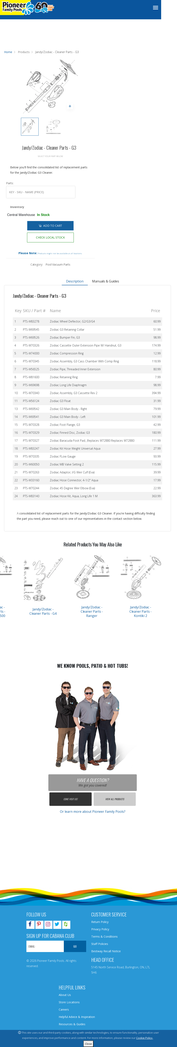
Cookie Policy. (144, 1038)
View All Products (114, 799)
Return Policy (100, 922)
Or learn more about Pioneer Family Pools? (92, 811)
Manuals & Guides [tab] (105, 281)
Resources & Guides (72, 1024)
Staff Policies (99, 944)
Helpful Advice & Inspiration (77, 1017)
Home (8, 52)
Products (24, 52)
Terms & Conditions (104, 936)
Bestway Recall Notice (106, 951)
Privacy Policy (100, 929)
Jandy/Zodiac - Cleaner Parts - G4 (42, 611)
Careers (64, 1009)
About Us (65, 995)
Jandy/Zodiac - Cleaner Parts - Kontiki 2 (140, 611)
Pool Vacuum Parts (58, 264)
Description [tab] (75, 281)
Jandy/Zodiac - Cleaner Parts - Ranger (92, 611)
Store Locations (69, 1002)
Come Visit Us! (70, 799)
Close (88, 1044)
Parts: (10, 183)
